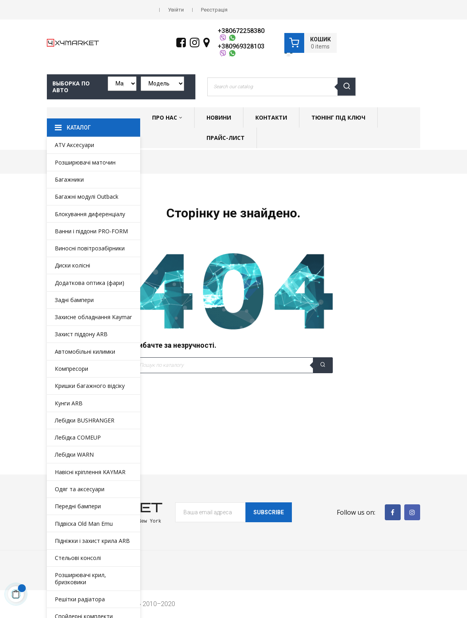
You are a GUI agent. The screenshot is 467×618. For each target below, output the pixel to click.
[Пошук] (233, 365)
